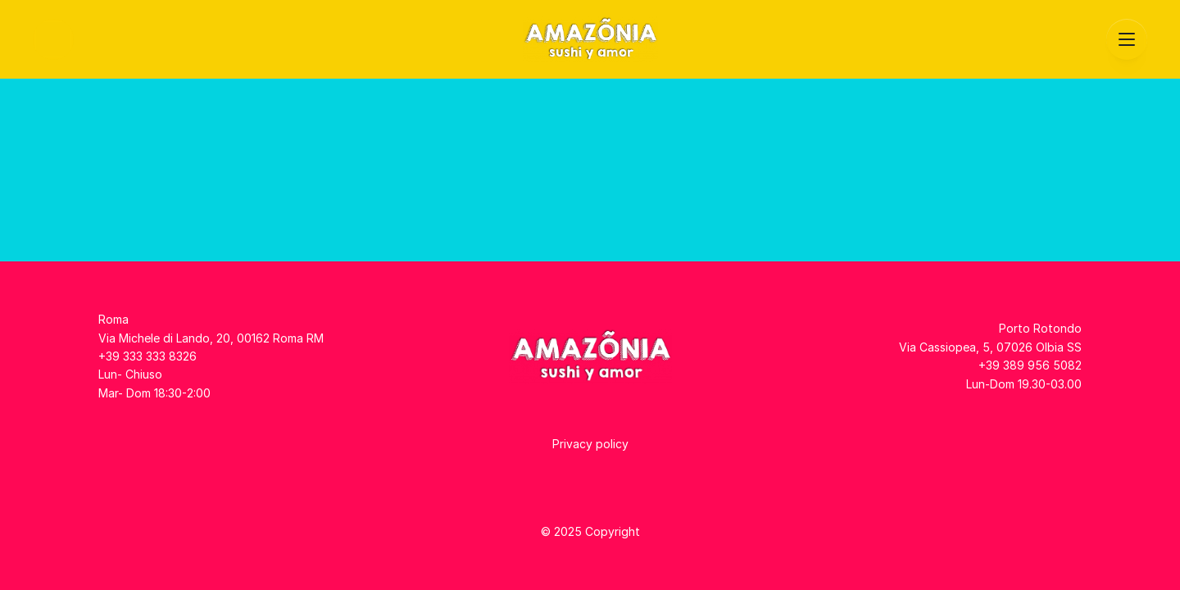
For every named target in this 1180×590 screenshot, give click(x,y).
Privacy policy (590, 444)
